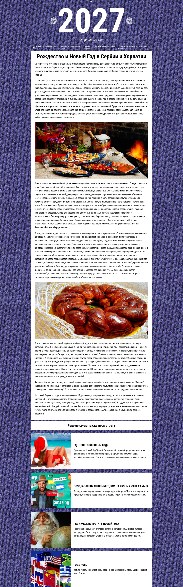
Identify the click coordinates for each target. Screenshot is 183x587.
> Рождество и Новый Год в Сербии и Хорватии (132, 47)
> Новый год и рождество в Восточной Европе (99, 47)
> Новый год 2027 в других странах (69, 47)
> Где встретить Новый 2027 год (46, 47)
